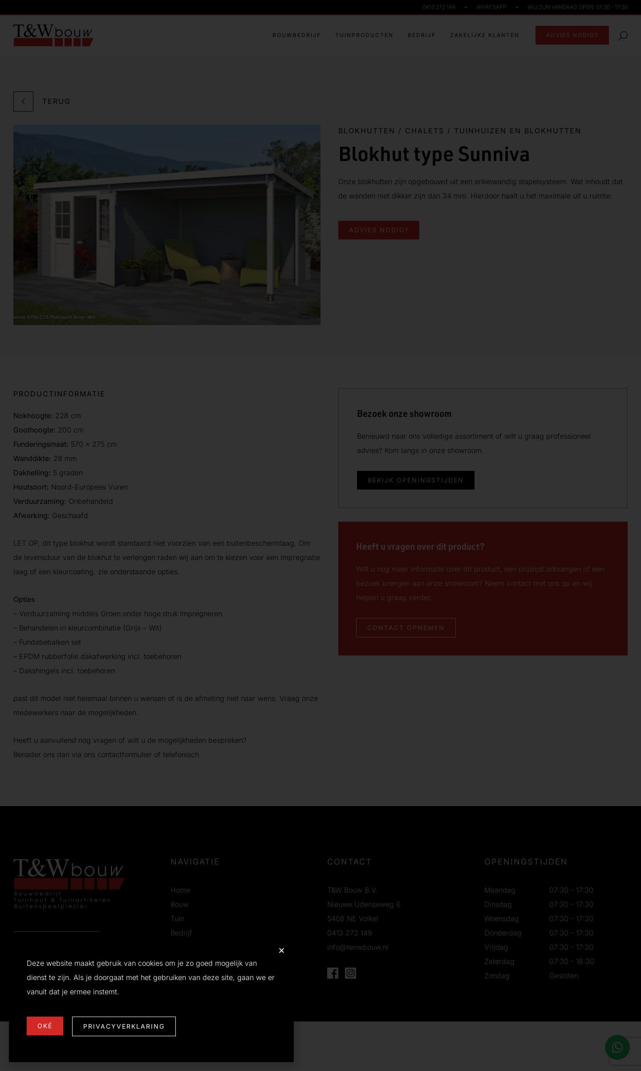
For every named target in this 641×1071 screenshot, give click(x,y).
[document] (320, 535)
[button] (281, 950)
